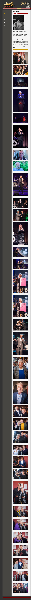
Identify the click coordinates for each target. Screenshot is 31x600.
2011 (4, 20)
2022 (4, 12)
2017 (4, 15)
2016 (4, 16)
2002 (4, 25)
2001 (4, 26)
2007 (4, 23)
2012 (4, 19)
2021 (4, 13)
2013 (4, 18)
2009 (4, 21)
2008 (4, 22)
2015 (4, 17)
